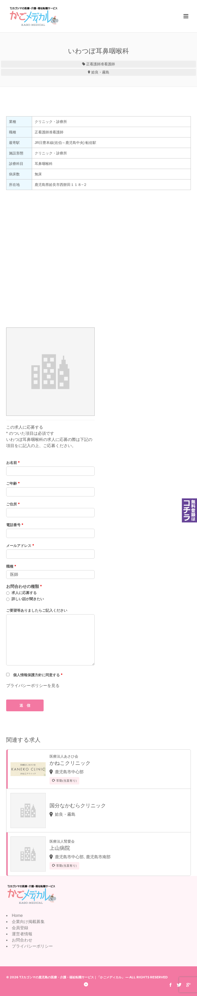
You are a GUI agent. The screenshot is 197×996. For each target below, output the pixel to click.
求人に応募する (24, 592)
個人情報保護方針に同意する (37, 675)
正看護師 (93, 64)
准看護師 (108, 64)
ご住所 (12, 504)
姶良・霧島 (100, 72)
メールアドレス (20, 545)
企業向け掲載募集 (28, 921)
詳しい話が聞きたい (28, 599)
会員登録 (20, 928)
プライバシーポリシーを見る (33, 685)
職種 (11, 566)
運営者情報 (22, 934)
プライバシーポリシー (32, 946)
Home (17, 915)
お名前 (12, 462)
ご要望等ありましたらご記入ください (36, 610)
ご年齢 (12, 483)
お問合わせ (22, 940)
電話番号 (14, 525)
